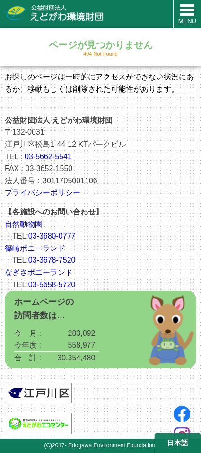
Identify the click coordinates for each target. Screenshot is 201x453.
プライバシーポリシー (42, 192)
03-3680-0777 (52, 236)
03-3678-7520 (52, 260)
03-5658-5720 (52, 285)
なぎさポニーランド (39, 272)
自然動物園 (24, 224)
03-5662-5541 (48, 157)
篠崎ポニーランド (35, 248)
